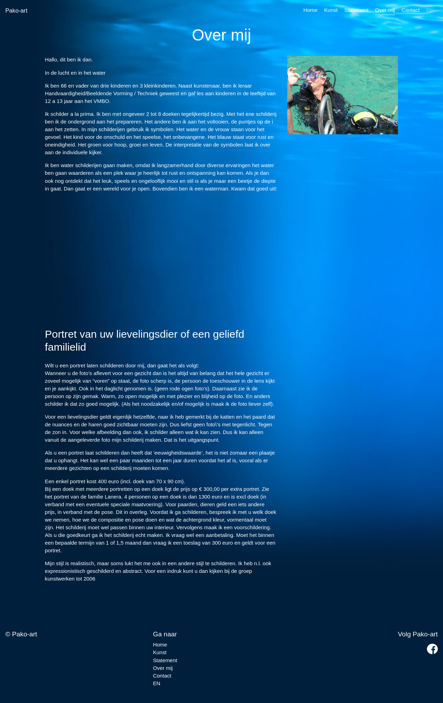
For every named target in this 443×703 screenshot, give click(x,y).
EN (430, 10)
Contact (410, 10)
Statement (356, 10)
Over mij (385, 10)
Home (310, 10)
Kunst (331, 10)
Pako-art (16, 10)
